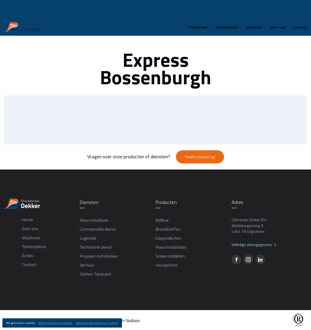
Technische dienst (96, 247)
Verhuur (87, 265)
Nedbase (133, 320)
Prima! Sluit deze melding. (55, 323)
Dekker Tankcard (95, 274)
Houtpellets (167, 265)
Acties (27, 255)
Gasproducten (168, 238)
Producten (198, 8)
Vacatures (31, 237)
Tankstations (227, 8)
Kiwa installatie (94, 220)
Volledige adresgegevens (252, 244)
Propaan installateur (99, 256)
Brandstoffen (168, 229)
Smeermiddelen (170, 256)
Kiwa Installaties (171, 247)
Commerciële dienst (98, 229)
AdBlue (162, 220)
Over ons (277, 8)
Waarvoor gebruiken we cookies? (97, 323)
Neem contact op (200, 156)
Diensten (254, 8)
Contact (29, 264)
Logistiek (88, 238)
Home (9, 23)
